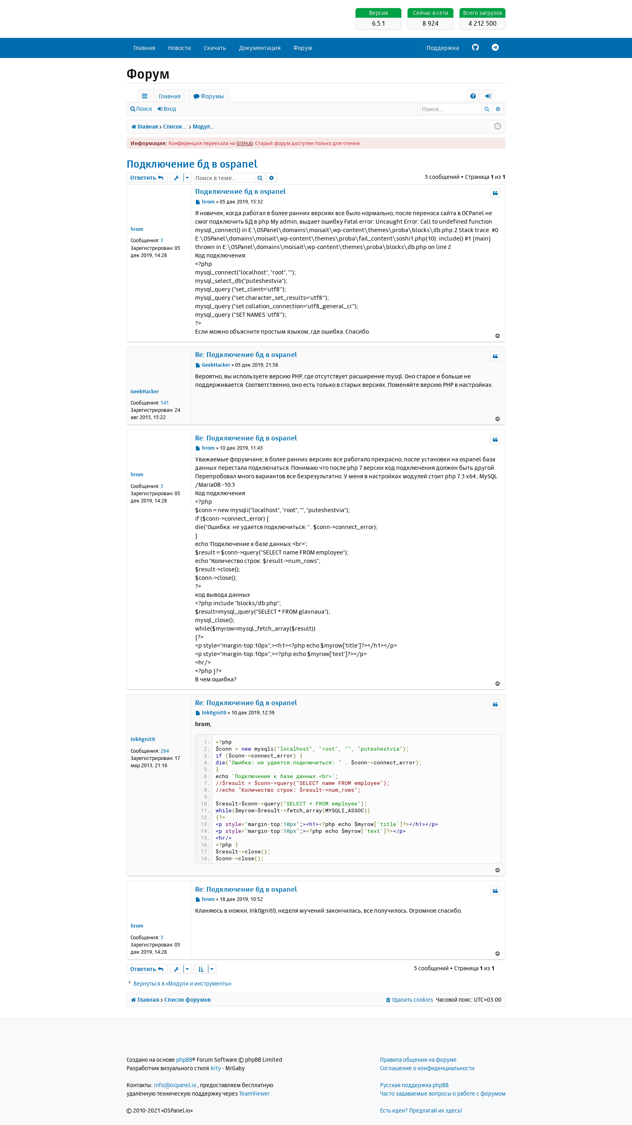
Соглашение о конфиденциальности (427, 1068)
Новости (179, 48)
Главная (144, 48)
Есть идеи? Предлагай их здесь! (421, 1110)
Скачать (215, 48)
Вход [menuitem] (490, 97)
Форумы (212, 96)
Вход (170, 108)
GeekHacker (145, 391)
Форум (302, 48)
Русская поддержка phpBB (414, 1084)
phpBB (184, 1059)
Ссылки (146, 97)
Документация (260, 48)
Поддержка (442, 48)
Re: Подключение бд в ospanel (246, 354)
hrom (137, 229)
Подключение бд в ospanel (192, 164)
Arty (215, 1068)
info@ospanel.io (175, 1084)
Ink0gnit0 (143, 739)
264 (164, 750)
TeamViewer (254, 1093)
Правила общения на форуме (418, 1059)
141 (164, 402)
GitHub (245, 143)
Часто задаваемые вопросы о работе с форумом (442, 1093)
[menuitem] (473, 96)
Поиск (144, 108)
